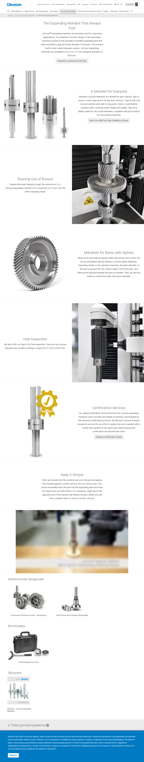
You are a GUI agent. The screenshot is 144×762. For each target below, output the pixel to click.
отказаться (127, 746)
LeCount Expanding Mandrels (25, 15)
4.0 (131, 11)
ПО (8, 11)
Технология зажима (68, 11)
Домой (10, 15)
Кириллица (130, 4)
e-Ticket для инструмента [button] (28, 725)
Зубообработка (17, 11)
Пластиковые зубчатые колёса (89, 11)
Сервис (106, 11)
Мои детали (124, 11)
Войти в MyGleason (105, 4)
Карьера (85, 4)
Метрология (29, 11)
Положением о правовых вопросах (54, 746)
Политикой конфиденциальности (85, 746)
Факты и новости (44, 4)
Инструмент (54, 11)
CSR (78, 4)
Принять (13, 755)
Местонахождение (58, 4)
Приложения (71, 4)
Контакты (93, 4)
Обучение (114, 11)
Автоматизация (42, 11)
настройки (51, 749)
